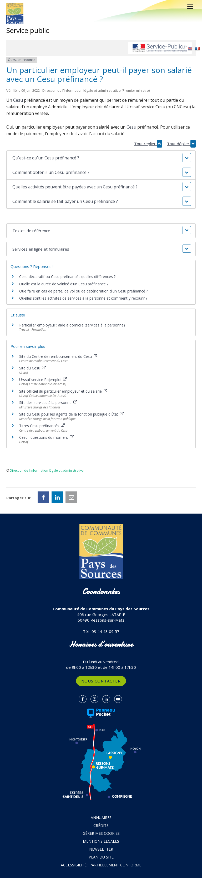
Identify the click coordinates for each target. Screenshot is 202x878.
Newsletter (101, 849)
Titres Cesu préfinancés (42, 425)
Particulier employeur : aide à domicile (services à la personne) (72, 325)
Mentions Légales (101, 841)
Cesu (18, 100)
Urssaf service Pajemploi (43, 379)
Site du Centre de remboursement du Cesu (58, 356)
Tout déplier (181, 144)
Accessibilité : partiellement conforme (101, 864)
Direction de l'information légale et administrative (47, 470)
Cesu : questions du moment (46, 437)
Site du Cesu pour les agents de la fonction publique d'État (71, 414)
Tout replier (148, 144)
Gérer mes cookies (101, 833)
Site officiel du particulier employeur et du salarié (63, 391)
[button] (101, 158)
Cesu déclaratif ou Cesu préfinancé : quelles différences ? (67, 276)
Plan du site (101, 857)
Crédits (101, 825)
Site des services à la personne (48, 402)
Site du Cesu (32, 367)
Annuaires (101, 817)
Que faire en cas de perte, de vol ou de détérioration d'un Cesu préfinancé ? (83, 291)
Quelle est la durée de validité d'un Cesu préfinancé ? (63, 283)
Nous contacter (101, 681)
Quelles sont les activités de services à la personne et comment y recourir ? (83, 298)
